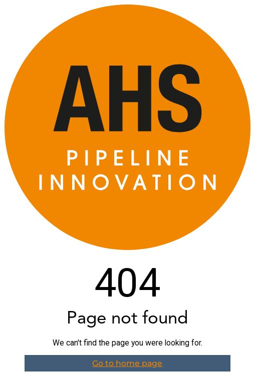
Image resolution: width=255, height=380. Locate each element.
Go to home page (127, 363)
